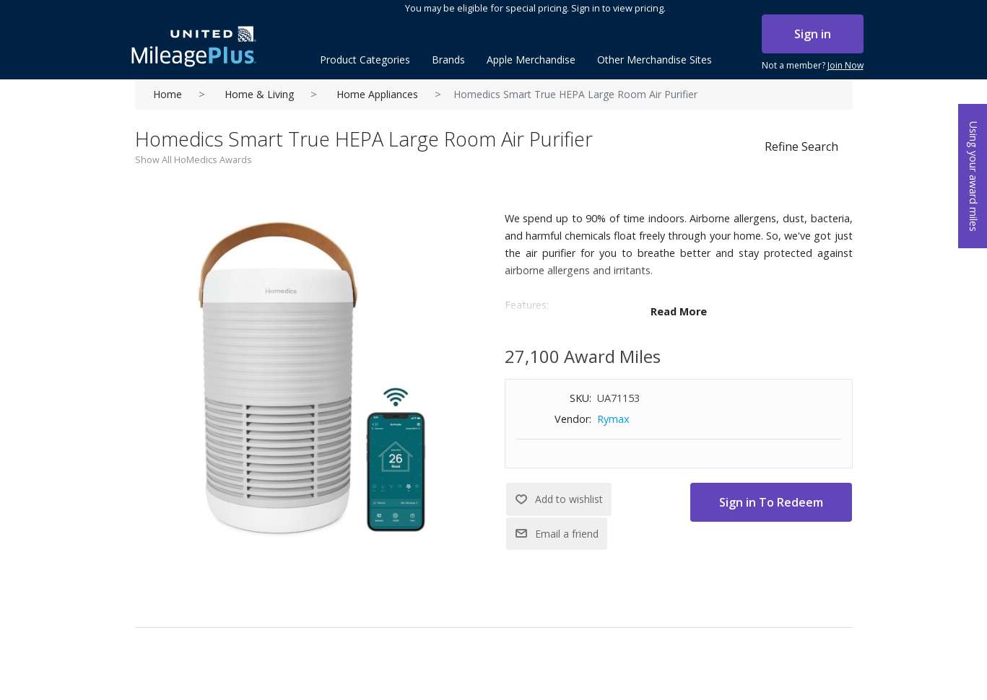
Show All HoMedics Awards (193, 159)
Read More (679, 311)
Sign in (812, 34)
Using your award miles (974, 176)
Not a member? (813, 65)
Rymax (613, 419)
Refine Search (801, 146)
